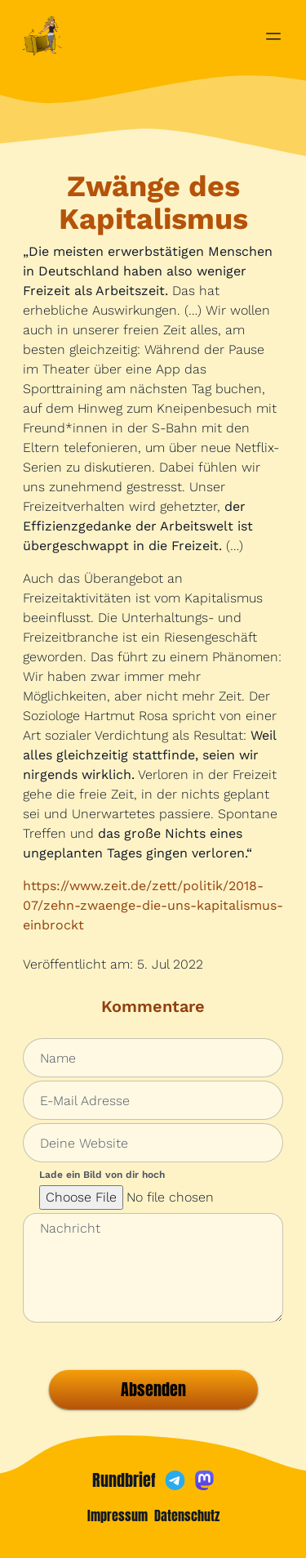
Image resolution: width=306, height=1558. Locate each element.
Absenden (153, 1389)
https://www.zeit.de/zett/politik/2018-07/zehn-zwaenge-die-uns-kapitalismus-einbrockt (153, 905)
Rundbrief (124, 1480)
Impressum (117, 1515)
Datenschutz (187, 1515)
